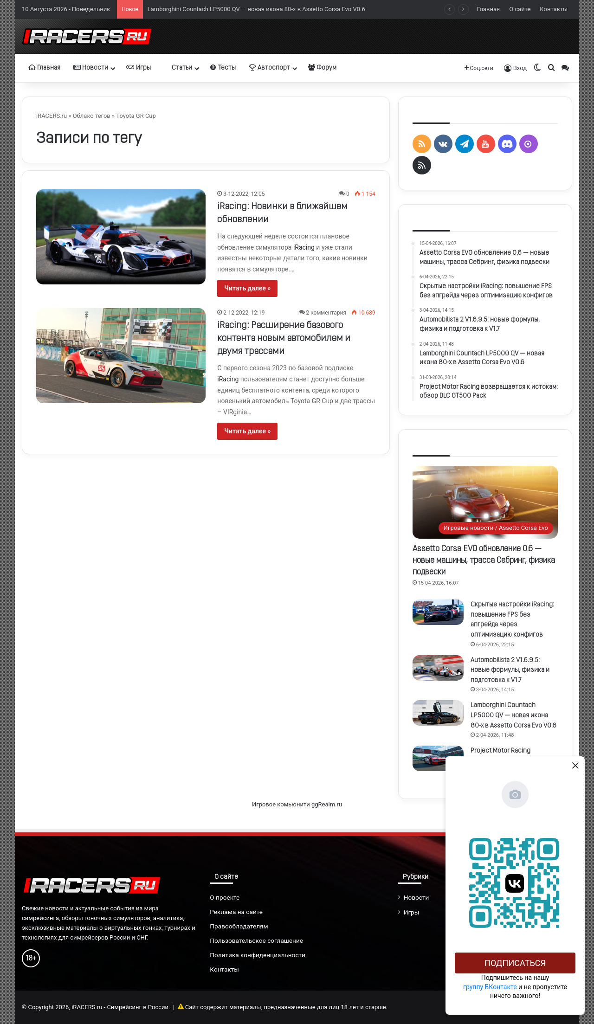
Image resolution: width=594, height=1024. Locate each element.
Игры (138, 67)
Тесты (223, 67)
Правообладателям (239, 926)
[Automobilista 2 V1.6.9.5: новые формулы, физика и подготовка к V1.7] (438, 668)
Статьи (178, 67)
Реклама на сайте (236, 911)
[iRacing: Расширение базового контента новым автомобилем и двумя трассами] (121, 355)
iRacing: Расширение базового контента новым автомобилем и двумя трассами (283, 338)
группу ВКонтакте (490, 987)
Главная (488, 9)
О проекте (224, 897)
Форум (322, 67)
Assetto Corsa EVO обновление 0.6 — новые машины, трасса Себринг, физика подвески (484, 561)
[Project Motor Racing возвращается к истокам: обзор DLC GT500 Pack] (438, 758)
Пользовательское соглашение (256, 940)
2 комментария (326, 312)
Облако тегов (91, 115)
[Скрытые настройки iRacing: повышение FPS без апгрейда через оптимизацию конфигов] (438, 612)
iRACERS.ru (51, 115)
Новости (90, 67)
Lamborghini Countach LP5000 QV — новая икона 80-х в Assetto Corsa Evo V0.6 (256, 9)
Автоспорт (269, 67)
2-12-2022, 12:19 (244, 312)
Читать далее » (247, 288)
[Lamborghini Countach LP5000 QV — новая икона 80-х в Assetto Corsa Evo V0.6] (438, 713)
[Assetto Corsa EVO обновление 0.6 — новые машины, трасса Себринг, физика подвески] (485, 502)
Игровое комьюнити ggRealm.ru (297, 804)
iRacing (304, 247)
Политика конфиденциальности (257, 955)
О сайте (519, 9)
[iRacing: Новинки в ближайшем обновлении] (121, 236)
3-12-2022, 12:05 (244, 194)
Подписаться (515, 963)
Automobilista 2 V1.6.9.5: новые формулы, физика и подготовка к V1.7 (510, 670)
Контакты (554, 9)
